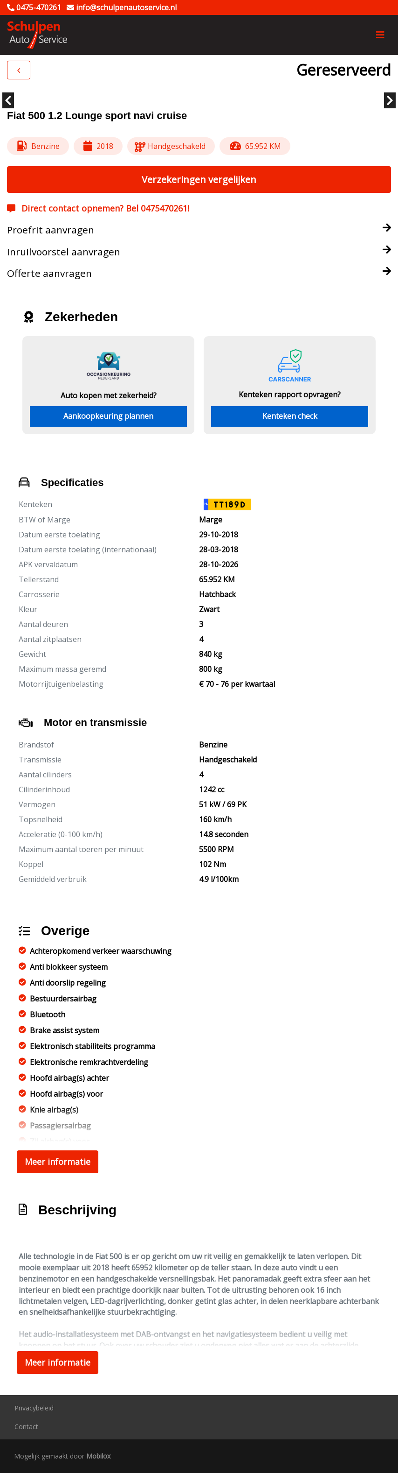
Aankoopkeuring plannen (108, 416)
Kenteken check (289, 416)
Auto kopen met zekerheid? (109, 395)
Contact (26, 1426)
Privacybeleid (34, 1407)
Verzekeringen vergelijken (199, 179)
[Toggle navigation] (380, 35)
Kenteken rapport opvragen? (290, 394)
